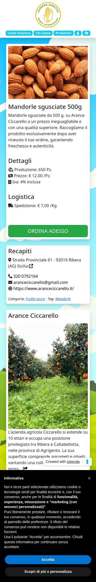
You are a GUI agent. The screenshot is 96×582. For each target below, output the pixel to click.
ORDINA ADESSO (48, 230)
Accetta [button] (48, 560)
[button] (89, 478)
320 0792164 (25, 276)
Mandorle (63, 298)
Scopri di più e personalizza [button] (47, 572)
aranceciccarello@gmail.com (40, 282)
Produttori (63, 33)
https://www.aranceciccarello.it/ (43, 288)
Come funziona (19, 33)
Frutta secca (35, 298)
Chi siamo (43, 33)
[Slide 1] (48, 92)
